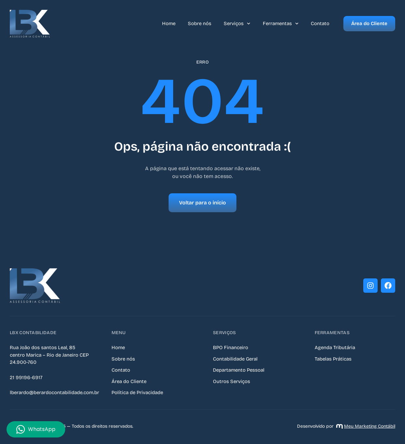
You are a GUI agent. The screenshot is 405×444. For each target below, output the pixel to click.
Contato (320, 23)
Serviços (237, 23)
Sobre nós (199, 23)
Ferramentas (281, 23)
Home (168, 23)
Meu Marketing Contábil (365, 426)
